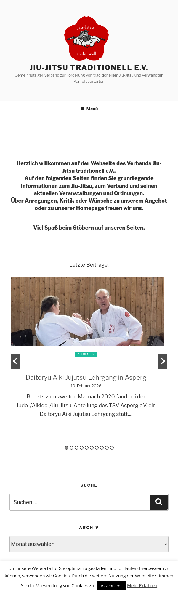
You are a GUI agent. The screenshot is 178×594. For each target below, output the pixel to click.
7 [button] (97, 448)
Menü (89, 108)
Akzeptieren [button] (112, 585)
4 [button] (82, 448)
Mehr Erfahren (142, 585)
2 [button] (71, 448)
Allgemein (85, 354)
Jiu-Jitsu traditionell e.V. (88, 67)
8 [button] (102, 448)
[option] (89, 352)
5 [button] (87, 448)
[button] (15, 361)
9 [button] (107, 448)
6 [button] (92, 448)
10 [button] (112, 448)
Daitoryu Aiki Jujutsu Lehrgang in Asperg (86, 377)
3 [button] (76, 448)
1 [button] (66, 448)
